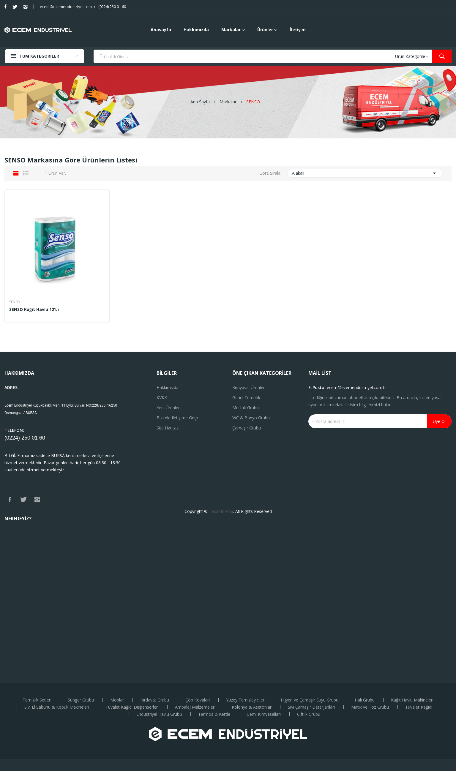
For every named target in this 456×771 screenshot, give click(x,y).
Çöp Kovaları (197, 700)
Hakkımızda (168, 387)
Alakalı (365, 173)
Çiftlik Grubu (308, 714)
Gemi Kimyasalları (264, 714)
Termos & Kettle (214, 714)
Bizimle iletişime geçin (178, 418)
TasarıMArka (221, 511)
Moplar (117, 700)
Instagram (25, 6)
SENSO (14, 302)
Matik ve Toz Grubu (370, 707)
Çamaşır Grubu (246, 428)
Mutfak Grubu (245, 407)
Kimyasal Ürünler (248, 387)
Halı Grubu (365, 700)
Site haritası (168, 428)
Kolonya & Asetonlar (252, 707)
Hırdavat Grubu (154, 700)
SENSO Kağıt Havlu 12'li (34, 309)
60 (42, 438)
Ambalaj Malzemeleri (195, 707)
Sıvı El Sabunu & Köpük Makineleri (56, 707)
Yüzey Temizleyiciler (245, 700)
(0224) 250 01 (21, 438)
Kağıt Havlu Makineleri (412, 700)
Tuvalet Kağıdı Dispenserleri (132, 707)
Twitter (15, 6)
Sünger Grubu (81, 700)
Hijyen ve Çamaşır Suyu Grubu (309, 700)
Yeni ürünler (168, 407)
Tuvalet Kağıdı (418, 707)
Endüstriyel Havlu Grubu (159, 714)
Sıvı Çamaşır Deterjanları (311, 707)
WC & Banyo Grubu (251, 418)
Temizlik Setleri (37, 700)
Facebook (5, 6)
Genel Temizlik (246, 397)
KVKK (162, 397)
